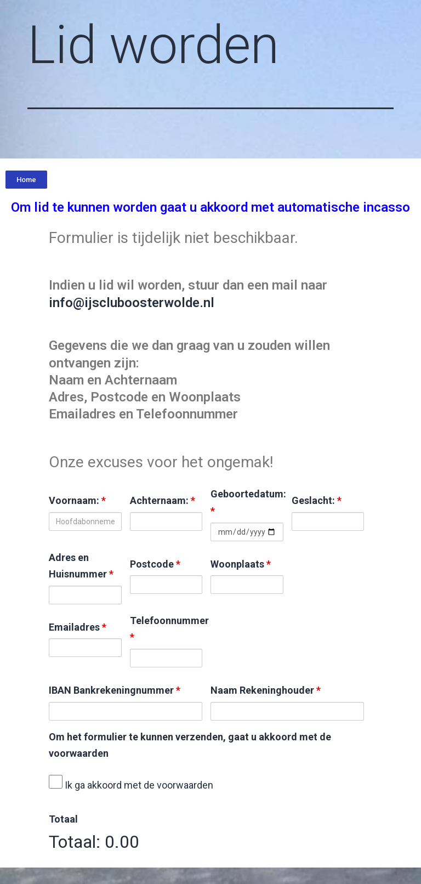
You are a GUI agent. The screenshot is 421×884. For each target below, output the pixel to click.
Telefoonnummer (166, 629)
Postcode (155, 564)
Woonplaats (240, 564)
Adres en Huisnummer (81, 566)
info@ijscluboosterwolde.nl (131, 302)
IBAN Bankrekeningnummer (114, 690)
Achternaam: (162, 500)
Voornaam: (77, 500)
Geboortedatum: (246, 502)
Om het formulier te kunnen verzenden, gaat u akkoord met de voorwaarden (190, 745)
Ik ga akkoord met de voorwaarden (131, 783)
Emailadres (77, 627)
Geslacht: (317, 500)
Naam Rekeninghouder (265, 690)
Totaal (63, 819)
